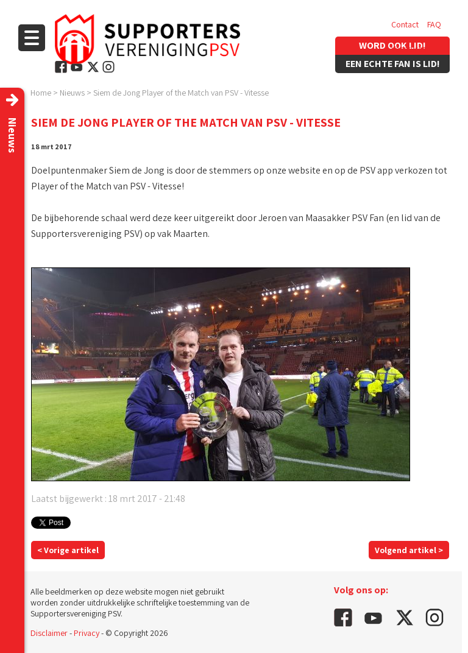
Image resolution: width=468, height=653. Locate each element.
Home (40, 92)
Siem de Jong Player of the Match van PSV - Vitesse (181, 92)
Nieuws (72, 92)
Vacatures (408, 48)
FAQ (434, 24)
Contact (405, 24)
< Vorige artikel (68, 550)
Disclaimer (49, 632)
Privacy (86, 632)
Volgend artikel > (409, 550)
